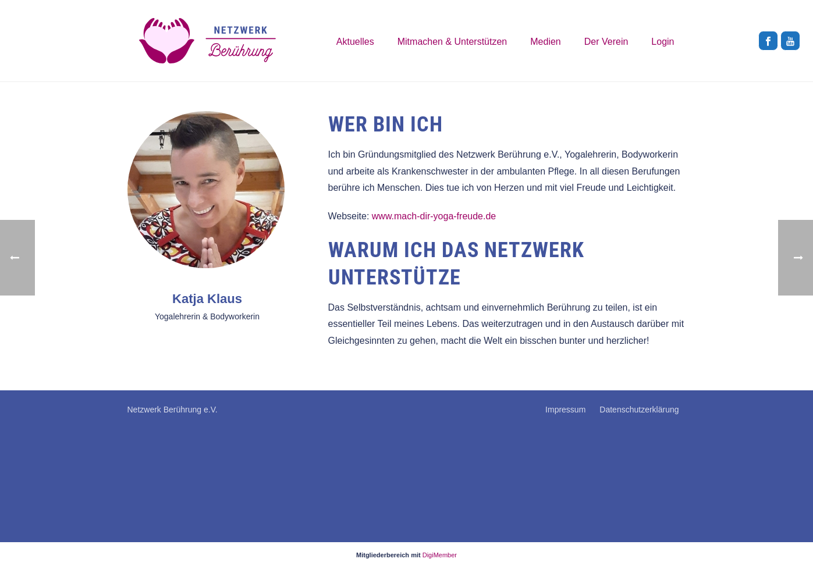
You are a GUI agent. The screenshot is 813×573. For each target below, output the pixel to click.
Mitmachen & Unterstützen (452, 42)
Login (662, 42)
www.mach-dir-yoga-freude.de (434, 216)
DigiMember (440, 554)
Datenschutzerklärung (639, 409)
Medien (545, 42)
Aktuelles (355, 42)
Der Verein (606, 42)
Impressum (565, 409)
